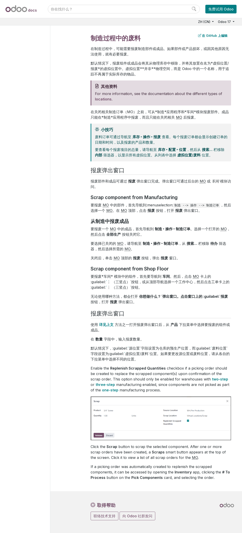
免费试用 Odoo (221, 9)
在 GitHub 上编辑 (212, 36)
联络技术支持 (104, 516)
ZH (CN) (204, 22)
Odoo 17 (225, 22)
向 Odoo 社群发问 (137, 516)
